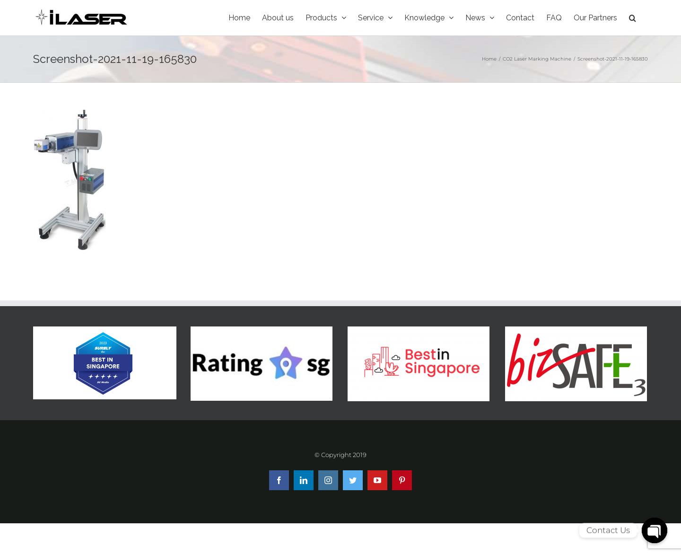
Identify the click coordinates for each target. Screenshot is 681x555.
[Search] (632, 17)
